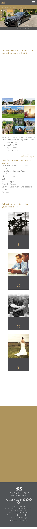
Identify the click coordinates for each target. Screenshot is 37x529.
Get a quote (23, 7)
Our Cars (25, 512)
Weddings (24, 518)
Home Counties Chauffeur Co (21, 508)
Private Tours (14, 518)
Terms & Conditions (18, 506)
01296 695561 (4, 7)
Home (10, 512)
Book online (13, 7)
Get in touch (14, 499)
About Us (18, 512)
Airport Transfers (11, 515)
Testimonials (23, 520)
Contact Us (13, 520)
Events (29, 515)
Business (21, 515)
